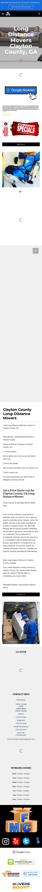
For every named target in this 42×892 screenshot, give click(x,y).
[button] (2, 14)
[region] (21, 5)
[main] (21, 40)
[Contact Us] (21, 594)
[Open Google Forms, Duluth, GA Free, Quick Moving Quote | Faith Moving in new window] (36, 251)
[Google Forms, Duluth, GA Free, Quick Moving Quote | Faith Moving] (21, 323)
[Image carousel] (21, 172)
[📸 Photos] (21, 144)
